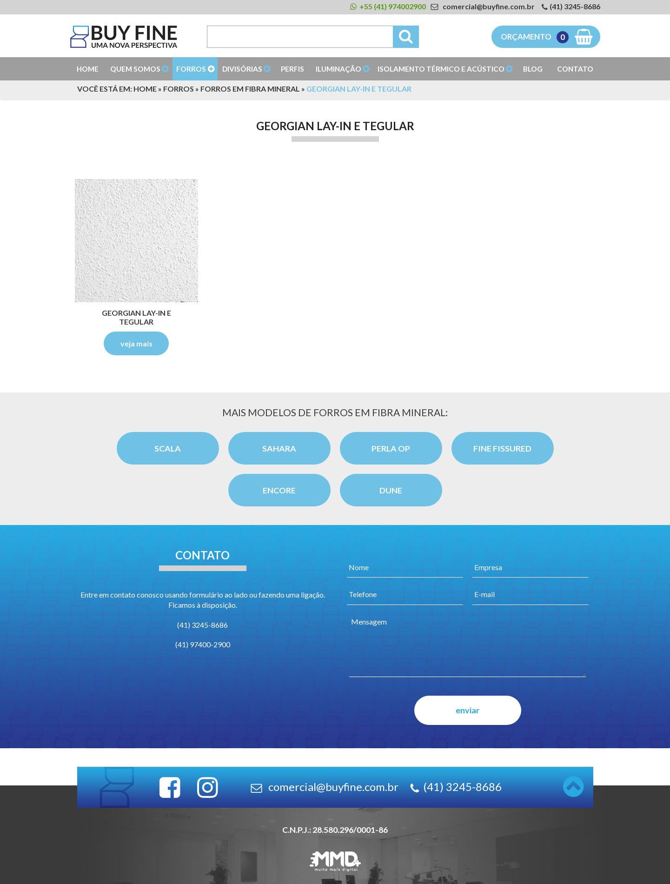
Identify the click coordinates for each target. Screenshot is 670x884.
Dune (390, 490)
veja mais (136, 343)
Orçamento (535, 37)
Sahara (279, 448)
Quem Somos (135, 69)
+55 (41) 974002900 (392, 6)
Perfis (292, 69)
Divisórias (242, 69)
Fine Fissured (502, 448)
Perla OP (390, 448)
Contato (575, 69)
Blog (533, 69)
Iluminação (338, 69)
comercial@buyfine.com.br (489, 6)
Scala (167, 448)
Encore (279, 490)
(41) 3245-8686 (575, 6)
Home (88, 69)
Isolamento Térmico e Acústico (441, 69)
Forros (191, 69)
